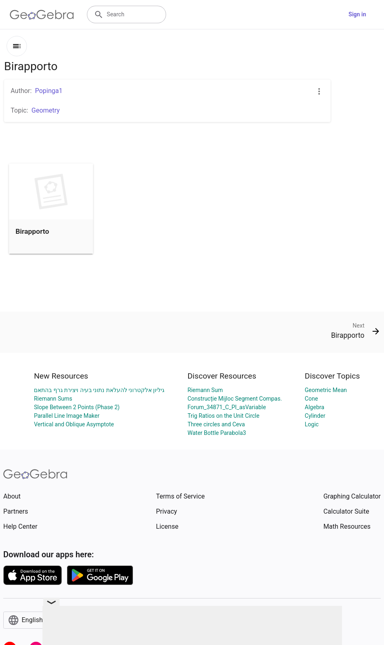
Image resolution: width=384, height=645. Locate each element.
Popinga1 (49, 91)
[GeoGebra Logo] (42, 15)
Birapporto (32, 231)
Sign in (357, 14)
